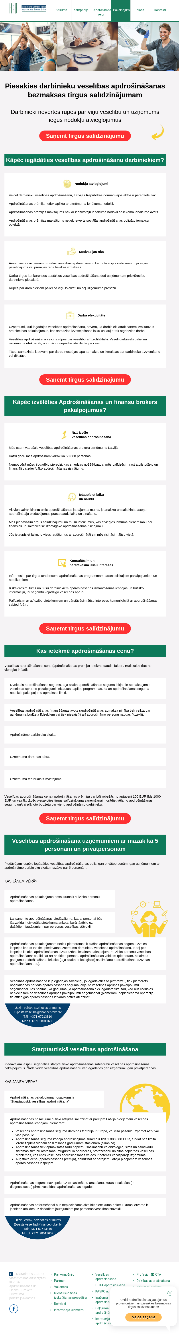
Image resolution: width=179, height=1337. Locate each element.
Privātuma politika (16, 1296)
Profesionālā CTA (149, 1274)
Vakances (61, 1287)
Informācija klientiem (69, 1310)
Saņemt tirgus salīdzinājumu (85, 136)
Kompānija (81, 10)
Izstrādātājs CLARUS (27, 1274)
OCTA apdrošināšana (110, 1285)
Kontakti (160, 10)
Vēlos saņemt (143, 1317)
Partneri (59, 1280)
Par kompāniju (64, 1274)
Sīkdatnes (28, 1298)
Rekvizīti (60, 1304)
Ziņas (140, 10)
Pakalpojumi (121, 10)
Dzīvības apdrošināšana (153, 1280)
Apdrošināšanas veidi (102, 12)
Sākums (61, 10)
